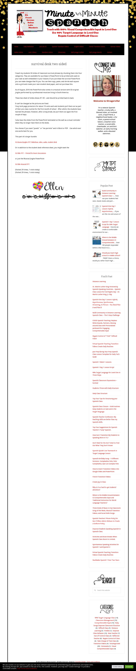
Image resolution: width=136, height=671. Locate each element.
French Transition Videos (102, 477)
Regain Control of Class (111, 638)
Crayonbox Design (80, 662)
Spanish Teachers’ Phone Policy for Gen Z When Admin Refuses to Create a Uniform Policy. (106, 521)
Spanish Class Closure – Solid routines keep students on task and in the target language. (106, 409)
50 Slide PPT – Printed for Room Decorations (32, 153)
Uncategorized (114, 643)
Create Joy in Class (99, 482)
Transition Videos (100, 643)
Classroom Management (105, 620)
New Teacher (112, 633)
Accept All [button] (129, 667)
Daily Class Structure (100, 393)
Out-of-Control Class (101, 636)
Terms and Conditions (93, 662)
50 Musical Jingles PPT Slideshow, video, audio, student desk (38, 142)
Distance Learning (99, 281)
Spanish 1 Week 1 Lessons (102, 362)
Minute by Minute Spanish (68, 24)
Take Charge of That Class (106, 641)
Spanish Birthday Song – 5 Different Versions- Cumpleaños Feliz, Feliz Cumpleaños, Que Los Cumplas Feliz (106, 461)
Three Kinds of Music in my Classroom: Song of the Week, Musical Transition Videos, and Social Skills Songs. (107, 510)
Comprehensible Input (103, 623)
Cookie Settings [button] (118, 667)
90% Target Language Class (105, 618)
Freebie (107, 631)
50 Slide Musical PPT (23, 164)
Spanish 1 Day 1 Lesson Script (103, 367)
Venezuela (104, 646)
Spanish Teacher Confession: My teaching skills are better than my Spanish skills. (105, 419)
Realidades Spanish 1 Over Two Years (106, 560)
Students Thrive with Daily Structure (106, 388)
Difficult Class (103, 628)
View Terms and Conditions (27, 669)
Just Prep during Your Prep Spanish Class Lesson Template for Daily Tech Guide (106, 354)
